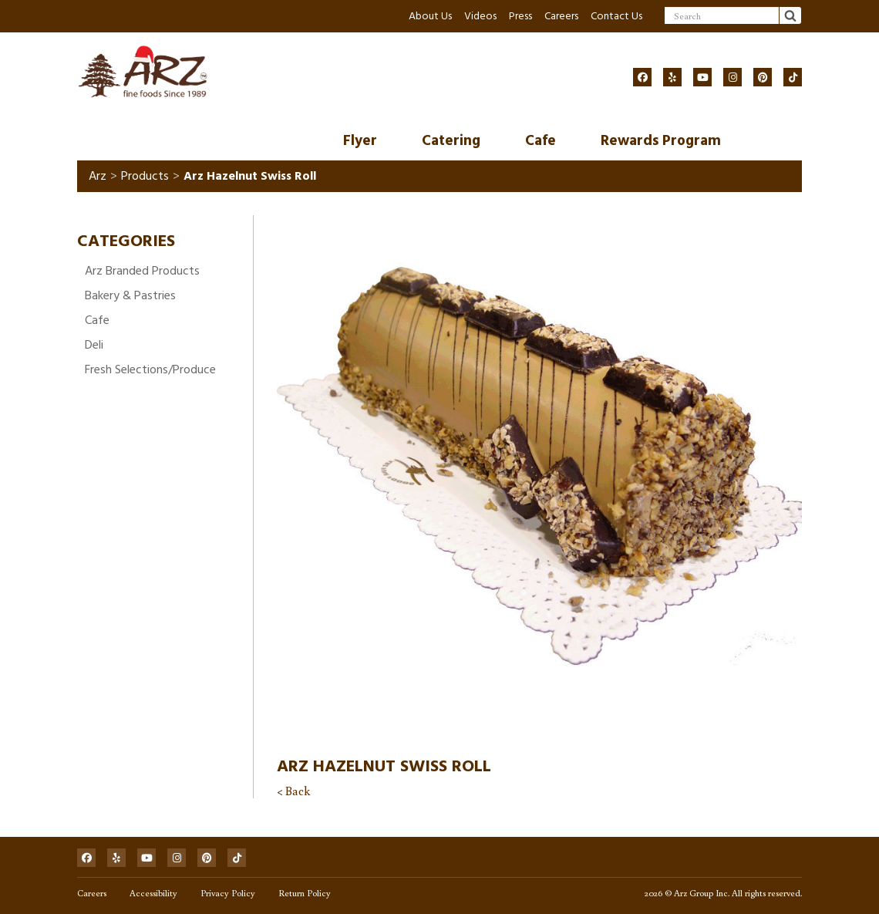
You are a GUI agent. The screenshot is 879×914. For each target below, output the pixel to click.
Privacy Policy (227, 893)
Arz (97, 176)
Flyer (360, 141)
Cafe (540, 141)
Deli (94, 345)
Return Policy (304, 893)
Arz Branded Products (142, 271)
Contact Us (616, 16)
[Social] (642, 77)
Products (145, 176)
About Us (430, 16)
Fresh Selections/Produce (150, 369)
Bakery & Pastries (130, 295)
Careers (561, 16)
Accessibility (153, 893)
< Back (293, 790)
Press (520, 16)
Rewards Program (661, 141)
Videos (480, 16)
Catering (451, 141)
